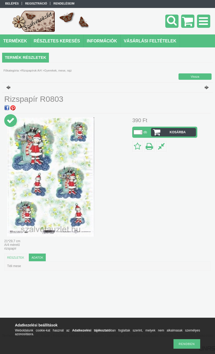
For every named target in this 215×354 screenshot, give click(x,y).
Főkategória (11, 70)
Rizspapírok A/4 (31, 70)
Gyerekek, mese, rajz (58, 70)
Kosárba (178, 132)
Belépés (12, 3)
